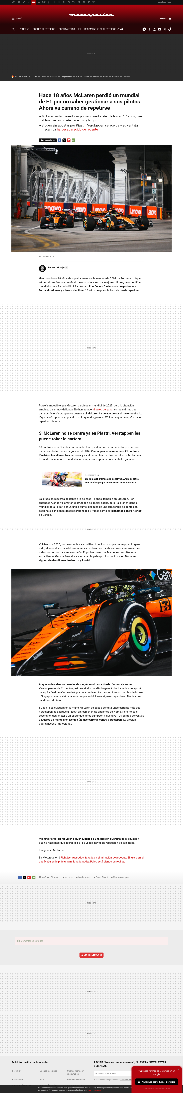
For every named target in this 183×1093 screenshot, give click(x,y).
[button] (57, 267)
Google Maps (66, 77)
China (43, 77)
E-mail (73, 140)
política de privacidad (128, 1079)
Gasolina (53, 77)
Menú (19, 18)
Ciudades (126, 77)
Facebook (149, 29)
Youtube (159, 29)
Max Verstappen (121, 877)
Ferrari (86, 77)
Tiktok (170, 29)
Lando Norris (84, 877)
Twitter (164, 29)
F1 (79, 29)
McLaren (69, 877)
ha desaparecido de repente (77, 129)
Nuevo (163, 18)
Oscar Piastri (102, 877)
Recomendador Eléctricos (103, 29)
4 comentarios (49, 140)
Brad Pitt (115, 77)
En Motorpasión (92, 475)
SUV (77, 77)
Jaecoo (96, 77)
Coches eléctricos (48, 1071)
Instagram (154, 29)
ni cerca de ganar (103, 409)
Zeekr (105, 77)
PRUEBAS (24, 29)
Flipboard (68, 140)
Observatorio (67, 29)
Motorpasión (91, 14)
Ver (93, 955)
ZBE (35, 77)
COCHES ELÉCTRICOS (44, 29)
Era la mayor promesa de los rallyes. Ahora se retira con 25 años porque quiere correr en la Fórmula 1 (112, 481)
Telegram (144, 29)
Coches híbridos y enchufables (75, 1072)
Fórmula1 (54, 877)
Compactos (17, 1079)
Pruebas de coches (76, 1079)
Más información (94, 1090)
